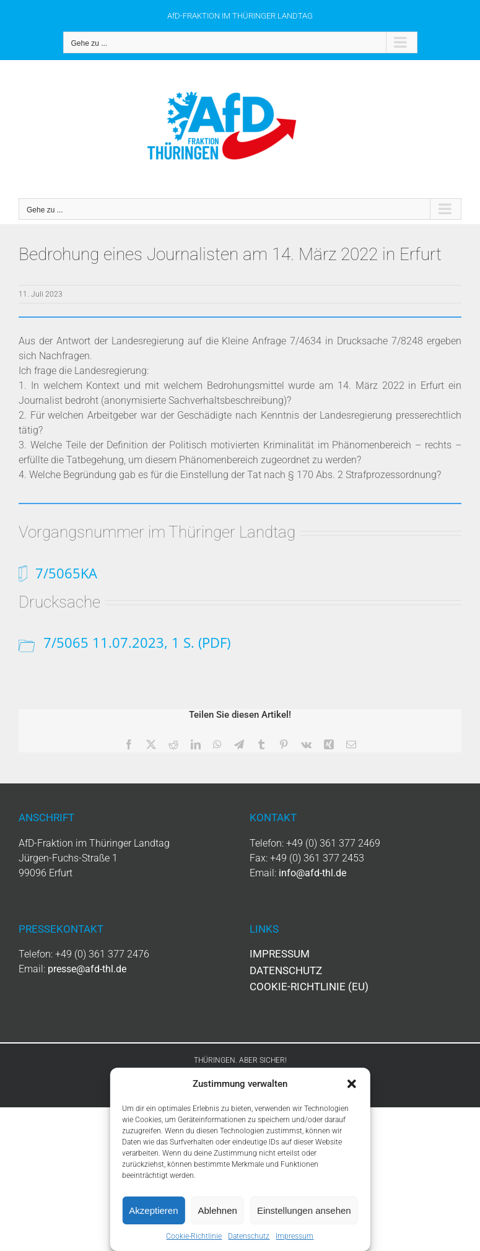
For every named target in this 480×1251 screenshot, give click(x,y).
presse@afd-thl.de (87, 969)
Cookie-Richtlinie (194, 1236)
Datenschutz (248, 1236)
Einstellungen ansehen (304, 1210)
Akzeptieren (153, 1210)
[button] (352, 1084)
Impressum (294, 1236)
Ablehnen (217, 1210)
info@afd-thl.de (312, 873)
